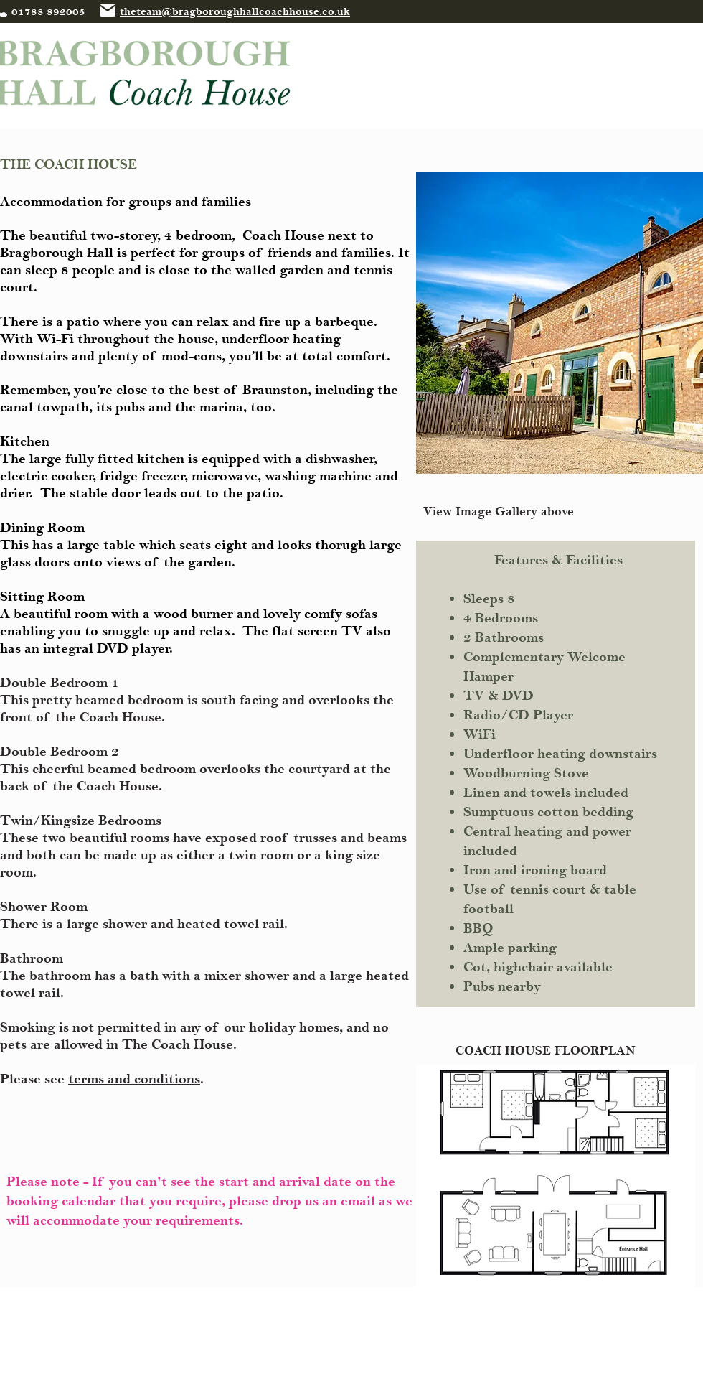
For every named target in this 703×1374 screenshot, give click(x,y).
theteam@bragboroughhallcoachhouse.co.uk (235, 12)
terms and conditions (134, 1079)
